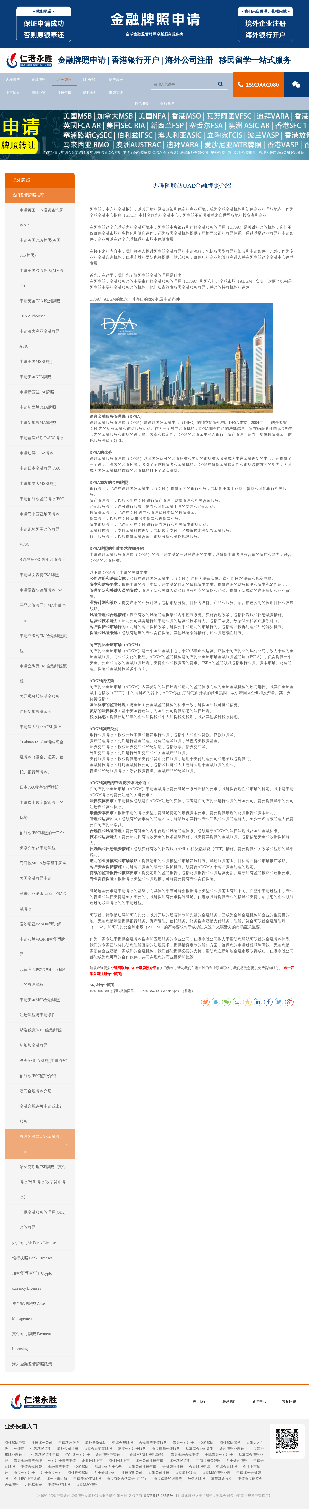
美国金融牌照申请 (43, 878)
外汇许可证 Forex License (39, 1243)
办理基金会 (33, 1485)
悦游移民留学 (40, 1449)
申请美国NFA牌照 (43, 377)
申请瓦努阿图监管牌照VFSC (43, 536)
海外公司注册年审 (149, 1461)
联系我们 (229, 1401)
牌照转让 (90, 80)
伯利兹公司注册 (77, 1455)
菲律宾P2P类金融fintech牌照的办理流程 (43, 977)
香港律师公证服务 (166, 1449)
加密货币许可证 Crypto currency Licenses (39, 1280)
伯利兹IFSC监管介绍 (43, 1076)
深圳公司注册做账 (109, 1467)
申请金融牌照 (226, 1467)
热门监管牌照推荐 (242, 152)
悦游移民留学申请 (45, 1455)
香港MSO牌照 (87, 1485)
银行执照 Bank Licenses (39, 1258)
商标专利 (90, 93)
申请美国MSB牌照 (43, 361)
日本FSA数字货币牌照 (43, 787)
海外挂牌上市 (119, 1461)
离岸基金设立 (221, 1479)
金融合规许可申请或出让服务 (43, 1113)
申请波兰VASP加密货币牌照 (43, 946)
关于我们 (200, 1401)
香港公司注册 (24, 1473)
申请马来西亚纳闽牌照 (43, 514)
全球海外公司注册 (219, 1455)
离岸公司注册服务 (132, 1449)
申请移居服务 (68, 1443)
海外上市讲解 (56, 1479)
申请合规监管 (31, 1467)
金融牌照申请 (58, 1467)
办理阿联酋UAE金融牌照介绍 (282, 152)
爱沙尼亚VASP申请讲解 (43, 924)
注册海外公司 (41, 1443)
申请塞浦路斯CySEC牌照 (43, 438)
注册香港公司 (51, 1473)
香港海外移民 (185, 1473)
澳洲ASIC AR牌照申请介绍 (43, 1060)
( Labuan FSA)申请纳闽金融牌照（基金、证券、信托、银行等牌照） (43, 757)
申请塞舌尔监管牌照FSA (43, 590)
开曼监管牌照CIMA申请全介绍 (43, 613)
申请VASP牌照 (59, 1485)
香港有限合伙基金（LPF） (127, 1479)
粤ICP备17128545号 (158, 1496)
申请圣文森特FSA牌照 (43, 575)
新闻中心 (259, 1401)
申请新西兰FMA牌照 (43, 407)
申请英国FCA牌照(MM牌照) (43, 278)
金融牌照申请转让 (110, 1455)
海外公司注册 (183, 1443)
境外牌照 (64, 80)
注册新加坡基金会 (43, 711)
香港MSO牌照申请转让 (147, 1455)
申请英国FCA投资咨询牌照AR (43, 217)
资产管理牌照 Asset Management (39, 1311)
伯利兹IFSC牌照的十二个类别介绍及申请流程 (43, 840)
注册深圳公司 (131, 1473)
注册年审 (64, 93)
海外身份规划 (95, 1443)
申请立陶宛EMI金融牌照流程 (43, 643)
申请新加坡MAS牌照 (43, 422)
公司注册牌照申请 (62, 1461)
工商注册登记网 (208, 1461)
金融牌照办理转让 (234, 1449)
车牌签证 (116, 93)
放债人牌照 (196, 1479)
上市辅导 (13, 93)
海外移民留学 (230, 1443)
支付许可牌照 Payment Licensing (39, 1341)
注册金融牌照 (237, 1461)
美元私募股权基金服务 (43, 696)
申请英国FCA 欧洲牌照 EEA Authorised (43, 308)
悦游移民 (207, 1443)
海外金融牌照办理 (28, 1461)
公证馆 (19, 1449)
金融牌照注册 (172, 1467)
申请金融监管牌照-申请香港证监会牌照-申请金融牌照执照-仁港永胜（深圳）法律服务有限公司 (134, 152)
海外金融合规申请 (185, 1455)
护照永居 (116, 80)
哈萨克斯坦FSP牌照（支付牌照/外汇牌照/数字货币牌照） (43, 1182)
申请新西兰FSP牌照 (43, 392)
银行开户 (167, 103)
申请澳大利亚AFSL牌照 (43, 727)
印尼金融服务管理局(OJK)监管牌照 (43, 1219)
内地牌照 (13, 80)
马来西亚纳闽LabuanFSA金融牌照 (43, 901)
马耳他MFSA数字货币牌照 (43, 863)
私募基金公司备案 (200, 1449)
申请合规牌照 (122, 1443)
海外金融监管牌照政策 (39, 1364)
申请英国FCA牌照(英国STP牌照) (43, 247)
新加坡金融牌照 (43, 1045)
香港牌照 (39, 80)
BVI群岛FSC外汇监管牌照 (43, 559)
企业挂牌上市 (92, 1461)
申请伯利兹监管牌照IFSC (43, 499)
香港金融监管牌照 (98, 1449)
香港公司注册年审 (142, 1467)
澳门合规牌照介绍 (43, 1091)
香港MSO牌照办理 (216, 1473)
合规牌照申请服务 (153, 1443)
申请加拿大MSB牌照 (43, 483)
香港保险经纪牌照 (168, 1479)
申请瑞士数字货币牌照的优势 (43, 810)
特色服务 (142, 103)
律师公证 (39, 93)
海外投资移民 (78, 1473)
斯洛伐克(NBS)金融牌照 (43, 1030)
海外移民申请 (15, 1443)
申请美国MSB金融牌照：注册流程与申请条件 (43, 1007)
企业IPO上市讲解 (27, 1479)
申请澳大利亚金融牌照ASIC (43, 338)
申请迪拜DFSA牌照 (43, 453)
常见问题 (289, 1401)
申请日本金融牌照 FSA (43, 468)
